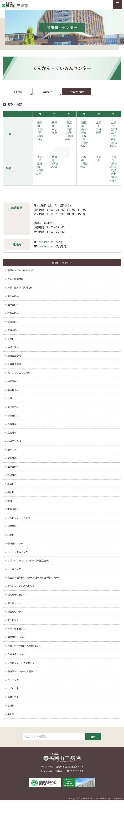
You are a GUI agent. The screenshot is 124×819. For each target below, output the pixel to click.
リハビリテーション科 (19, 530)
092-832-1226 (47, 249)
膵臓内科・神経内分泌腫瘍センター (26, 662)
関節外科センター (17, 653)
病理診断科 (13, 389)
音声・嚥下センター (18, 644)
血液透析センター (17, 671)
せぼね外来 (13, 706)
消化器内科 (13, 301)
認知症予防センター (18, 609)
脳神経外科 (13, 477)
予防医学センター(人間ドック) (24, 688)
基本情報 (18, 94)
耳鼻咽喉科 (13, 521)
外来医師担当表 (76, 94)
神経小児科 (13, 354)
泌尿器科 (12, 538)
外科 (9, 406)
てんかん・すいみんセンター (23, 600)
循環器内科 (13, 327)
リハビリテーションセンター (23, 679)
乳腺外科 (12, 433)
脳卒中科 (12, 459)
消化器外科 (13, 415)
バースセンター (15, 583)
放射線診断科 (14, 362)
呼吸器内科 (13, 318)
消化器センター (15, 618)
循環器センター (15, 556)
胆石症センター (15, 627)
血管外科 (12, 442)
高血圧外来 (13, 715)
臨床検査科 (13, 398)
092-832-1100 (47, 244)
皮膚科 (11, 495)
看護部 (11, 723)
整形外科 (12, 468)
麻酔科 (11, 547)
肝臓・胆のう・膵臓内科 (20, 292)
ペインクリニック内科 (19, 380)
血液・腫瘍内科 (15, 283)
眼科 (9, 512)
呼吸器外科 (13, 424)
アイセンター (14, 635)
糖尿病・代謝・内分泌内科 (21, 274)
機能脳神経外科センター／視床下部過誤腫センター (35, 591)
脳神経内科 (13, 310)
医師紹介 (47, 94)
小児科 (11, 345)
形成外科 (12, 486)
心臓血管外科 (14, 450)
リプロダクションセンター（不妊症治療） (30, 574)
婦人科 (11, 503)
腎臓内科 (12, 336)
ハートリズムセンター (19, 565)
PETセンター (14, 697)
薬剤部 (11, 732)
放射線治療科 (14, 371)
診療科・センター (62, 266)
